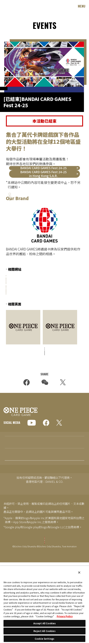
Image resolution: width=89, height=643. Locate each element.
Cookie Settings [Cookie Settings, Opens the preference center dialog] (44, 638)
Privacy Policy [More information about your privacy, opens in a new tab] (65, 616)
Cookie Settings (44, 564)
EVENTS (9, 504)
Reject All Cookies (44, 631)
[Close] (79, 572)
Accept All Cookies (44, 623)
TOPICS (9, 480)
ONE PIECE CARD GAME (15, 6)
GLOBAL (12, 440)
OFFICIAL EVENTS (14, 92)
